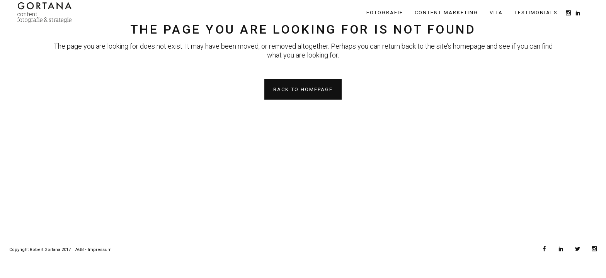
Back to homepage (303, 89)
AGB (79, 249)
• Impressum (98, 249)
